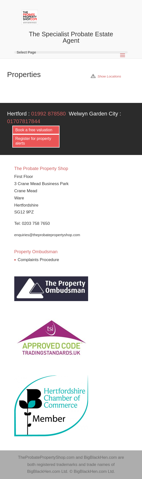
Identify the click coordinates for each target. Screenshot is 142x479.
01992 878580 (48, 114)
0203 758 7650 (36, 223)
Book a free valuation (33, 130)
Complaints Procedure (38, 259)
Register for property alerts (33, 140)
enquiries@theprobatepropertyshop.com (47, 235)
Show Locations (109, 76)
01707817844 (23, 121)
